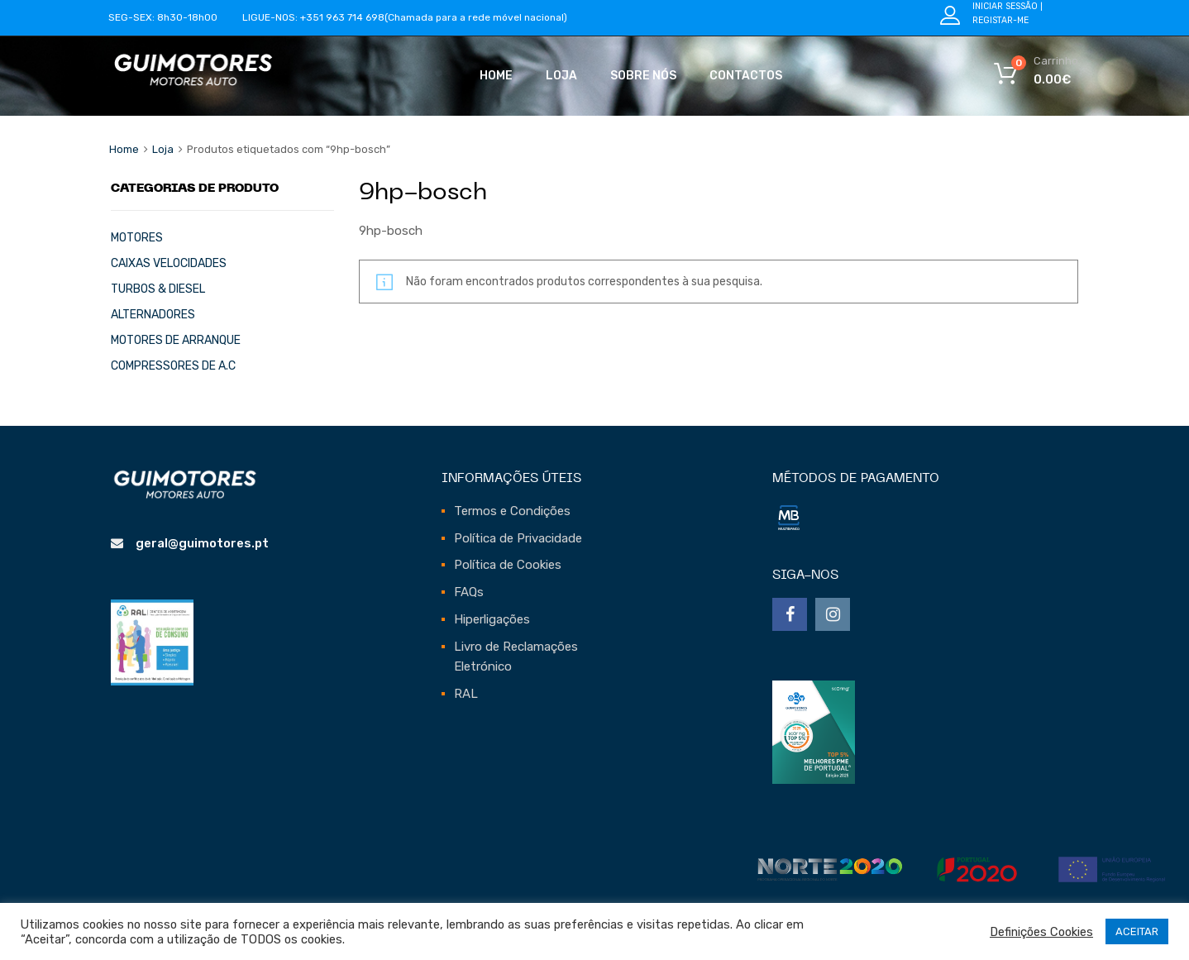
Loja (561, 76)
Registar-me (1000, 20)
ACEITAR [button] (1136, 931)
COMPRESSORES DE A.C (173, 365)
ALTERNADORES (153, 314)
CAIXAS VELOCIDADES (169, 263)
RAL (466, 693)
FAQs (469, 592)
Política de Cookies (507, 564)
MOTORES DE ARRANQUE (176, 339)
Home (496, 76)
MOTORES (137, 237)
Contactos (745, 76)
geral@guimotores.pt (202, 543)
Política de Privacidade (518, 538)
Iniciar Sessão (1005, 6)
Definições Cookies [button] (1041, 931)
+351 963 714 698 (342, 17)
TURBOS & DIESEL (158, 288)
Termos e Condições (512, 511)
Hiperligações (492, 619)
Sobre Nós (643, 76)
